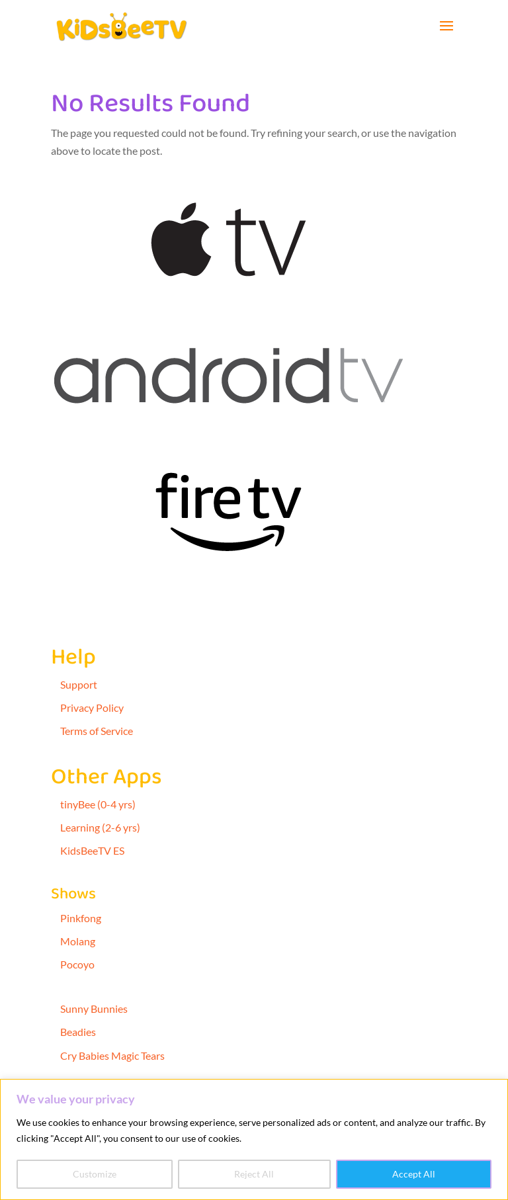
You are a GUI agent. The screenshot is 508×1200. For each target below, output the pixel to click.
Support (78, 684)
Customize (94, 1173)
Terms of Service (96, 730)
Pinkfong (80, 918)
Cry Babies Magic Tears (112, 1055)
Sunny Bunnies (94, 1008)
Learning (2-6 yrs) (100, 827)
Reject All (254, 1173)
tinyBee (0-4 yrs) (98, 804)
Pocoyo (77, 964)
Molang (77, 941)
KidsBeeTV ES (92, 850)
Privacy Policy (92, 707)
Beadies (78, 1031)
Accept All (413, 1173)
